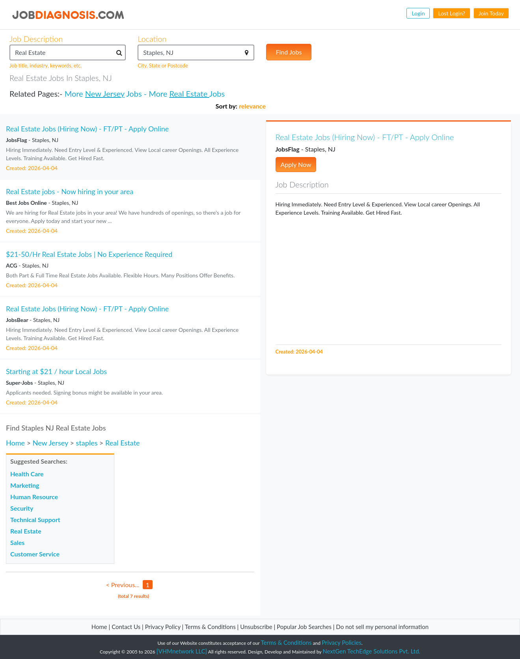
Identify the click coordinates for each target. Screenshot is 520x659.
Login (418, 13)
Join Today (491, 13)
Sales (17, 542)
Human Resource (34, 496)
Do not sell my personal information (382, 626)
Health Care (27, 473)
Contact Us (126, 626)
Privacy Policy (163, 626)
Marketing (24, 485)
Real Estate (189, 93)
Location (152, 38)
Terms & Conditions (211, 626)
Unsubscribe (256, 626)
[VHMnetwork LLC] (182, 651)
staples (86, 442)
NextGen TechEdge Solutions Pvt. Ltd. (371, 651)
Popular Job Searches (304, 626)
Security (21, 508)
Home (15, 442)
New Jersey (105, 93)
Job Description (36, 38)
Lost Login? (451, 13)
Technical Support (35, 519)
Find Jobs (289, 52)
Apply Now (296, 164)
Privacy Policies (342, 642)
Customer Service (35, 554)
